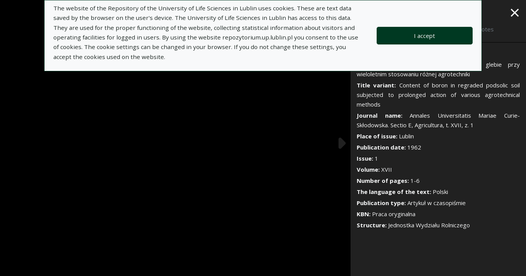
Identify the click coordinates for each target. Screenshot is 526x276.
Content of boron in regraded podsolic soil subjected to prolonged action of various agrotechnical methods (438, 94)
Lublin (406, 136)
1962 (414, 147)
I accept (424, 35)
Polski (440, 192)
